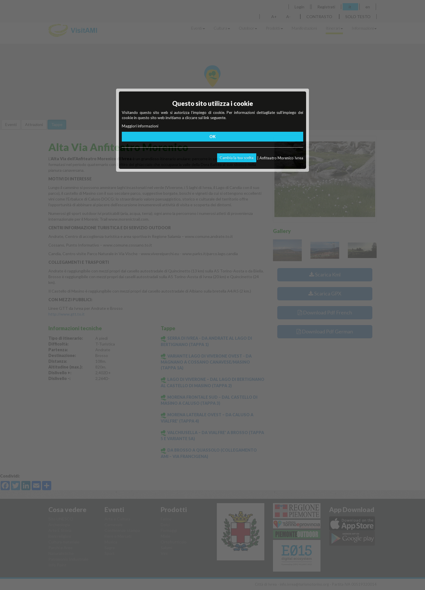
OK (212, 136)
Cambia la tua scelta (236, 157)
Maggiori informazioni (140, 126)
